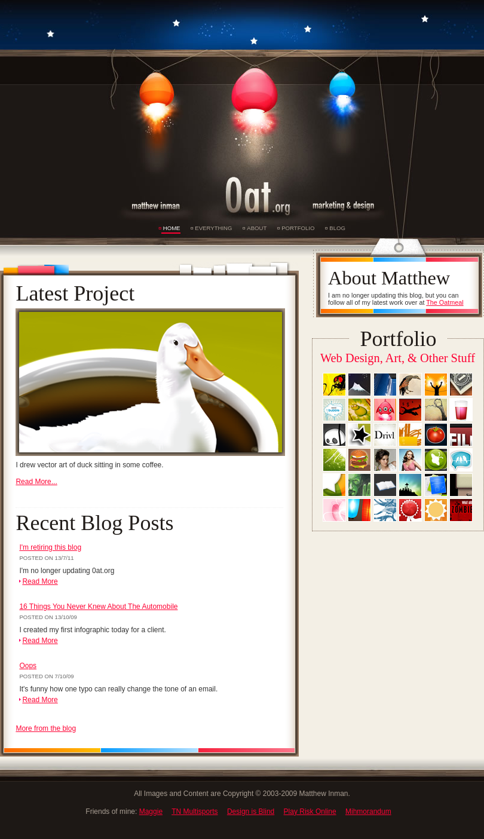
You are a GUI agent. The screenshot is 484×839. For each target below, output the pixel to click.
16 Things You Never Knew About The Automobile (98, 606)
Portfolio (297, 228)
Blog (337, 228)
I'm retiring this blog (50, 547)
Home (171, 228)
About (256, 228)
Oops (27, 666)
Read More (39, 581)
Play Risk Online (310, 811)
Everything (213, 228)
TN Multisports (194, 811)
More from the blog (46, 728)
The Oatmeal (444, 302)
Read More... (36, 481)
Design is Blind (250, 811)
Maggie (151, 811)
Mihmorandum (368, 811)
